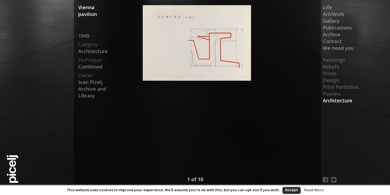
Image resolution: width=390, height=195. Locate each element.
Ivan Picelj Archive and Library (92, 89)
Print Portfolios (341, 87)
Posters (332, 93)
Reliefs (331, 66)
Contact (332, 41)
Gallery (331, 21)
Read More (314, 189)
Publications (337, 27)
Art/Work (333, 14)
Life (327, 7)
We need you (338, 48)
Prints (330, 73)
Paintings (334, 60)
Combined (90, 66)
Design (331, 80)
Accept (291, 189)
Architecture (337, 100)
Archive (331, 34)
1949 (83, 35)
